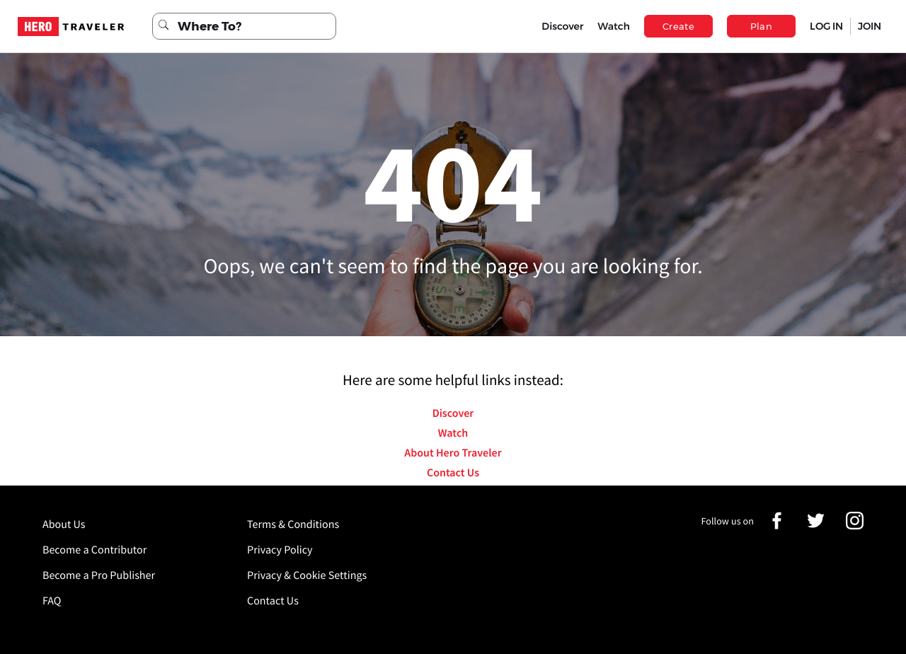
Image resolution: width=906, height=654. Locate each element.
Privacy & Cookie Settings (307, 575)
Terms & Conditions (293, 524)
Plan (761, 26)
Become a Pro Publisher (98, 575)
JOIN (869, 26)
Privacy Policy (280, 550)
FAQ (51, 601)
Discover (562, 26)
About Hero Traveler (452, 453)
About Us (64, 524)
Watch (613, 26)
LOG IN (826, 26)
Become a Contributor (94, 550)
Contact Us (453, 473)
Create (678, 26)
